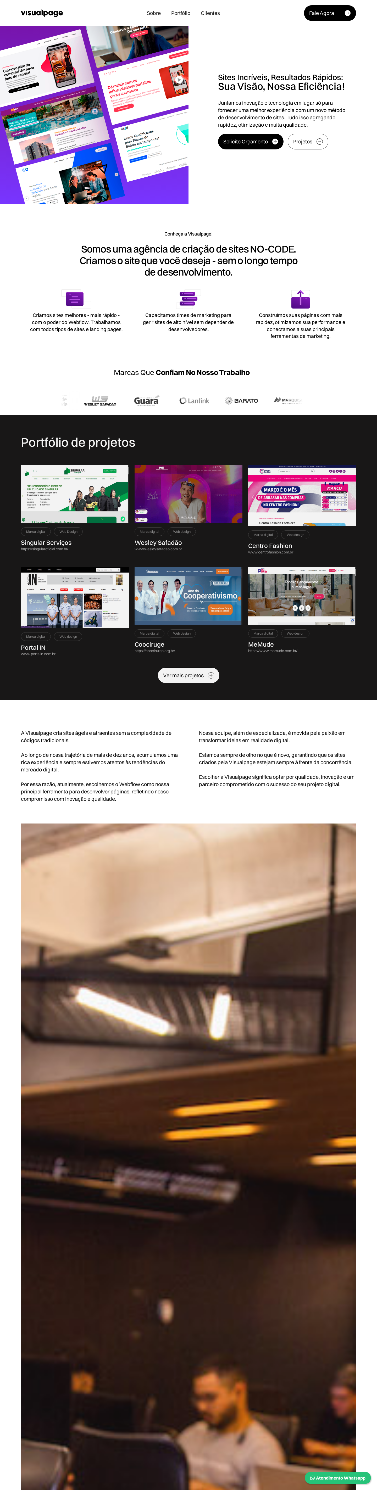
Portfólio (180, 13)
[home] (42, 13)
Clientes (210, 13)
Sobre (154, 13)
